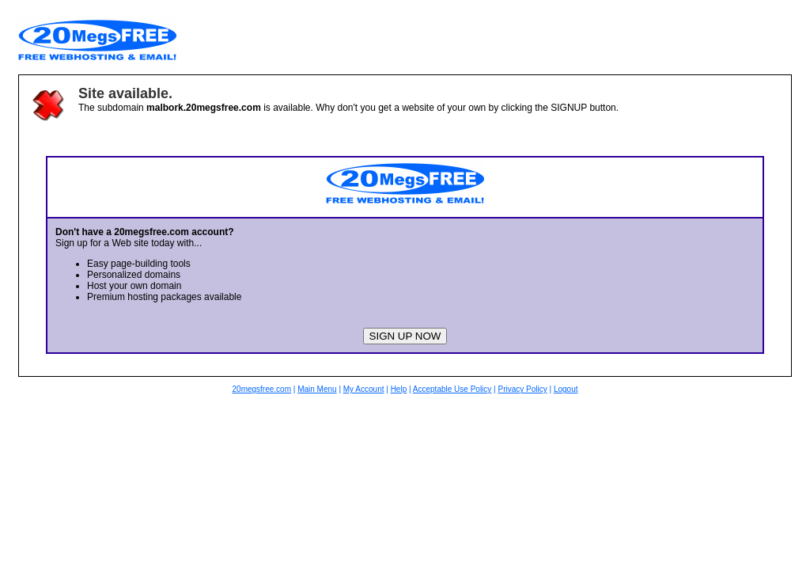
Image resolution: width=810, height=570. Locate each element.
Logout (566, 389)
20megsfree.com (262, 389)
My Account (363, 389)
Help (399, 389)
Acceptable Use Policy (452, 389)
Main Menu (316, 389)
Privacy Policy (522, 389)
